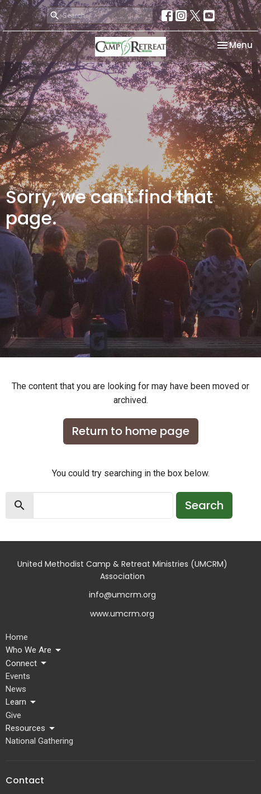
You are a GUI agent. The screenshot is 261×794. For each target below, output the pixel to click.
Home (17, 637)
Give (13, 715)
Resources (31, 728)
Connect (27, 663)
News (16, 689)
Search (204, 505)
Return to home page (130, 431)
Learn (21, 702)
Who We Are (34, 650)
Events (18, 676)
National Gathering (39, 741)
